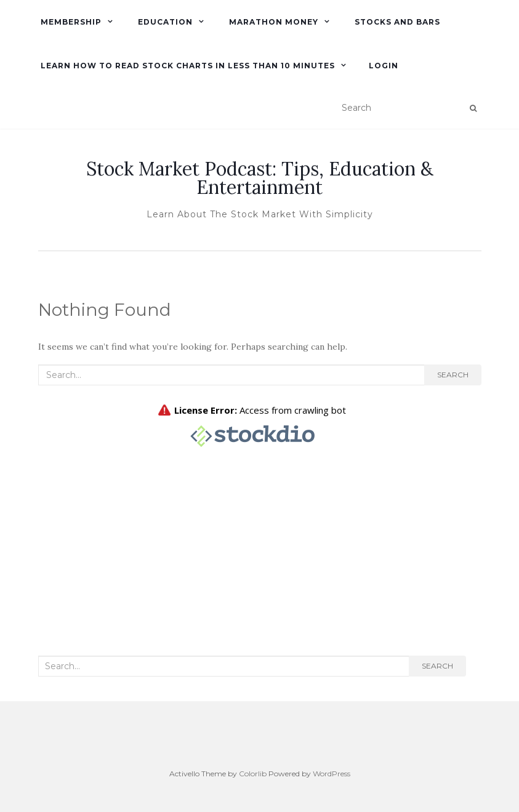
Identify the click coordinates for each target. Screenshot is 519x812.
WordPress (331, 773)
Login (383, 65)
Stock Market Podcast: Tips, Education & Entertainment (259, 177)
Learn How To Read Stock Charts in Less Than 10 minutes (186, 65)
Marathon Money (272, 21)
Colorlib (253, 773)
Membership (70, 21)
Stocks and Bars (396, 21)
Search (453, 374)
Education (164, 21)
